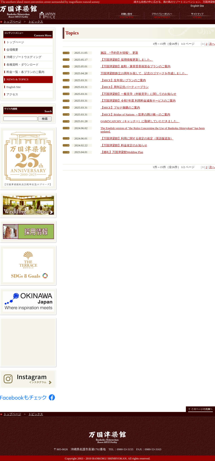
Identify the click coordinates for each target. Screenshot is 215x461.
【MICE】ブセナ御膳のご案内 (120, 107)
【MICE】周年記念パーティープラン (125, 87)
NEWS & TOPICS (17, 79)
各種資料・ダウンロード (22, 64)
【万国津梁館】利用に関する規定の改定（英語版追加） (137, 138)
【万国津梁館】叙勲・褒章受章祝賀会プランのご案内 (135, 66)
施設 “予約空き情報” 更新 (119, 52)
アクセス (12, 94)
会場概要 (12, 49)
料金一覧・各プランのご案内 (25, 72)
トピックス (35, 21)
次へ (212, 43)
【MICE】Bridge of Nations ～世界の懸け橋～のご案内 (135, 114)
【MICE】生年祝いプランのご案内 (123, 80)
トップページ (12, 21)
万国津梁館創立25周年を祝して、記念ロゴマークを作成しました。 (144, 73)
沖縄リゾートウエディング (23, 57)
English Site (13, 87)
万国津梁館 (19, 11)
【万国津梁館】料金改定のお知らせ (124, 145)
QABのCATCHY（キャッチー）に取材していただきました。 (140, 121)
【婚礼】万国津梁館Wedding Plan (122, 152)
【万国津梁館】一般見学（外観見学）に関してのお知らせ (138, 94)
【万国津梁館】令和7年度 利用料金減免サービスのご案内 (138, 100)
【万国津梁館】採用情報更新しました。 (127, 59)
